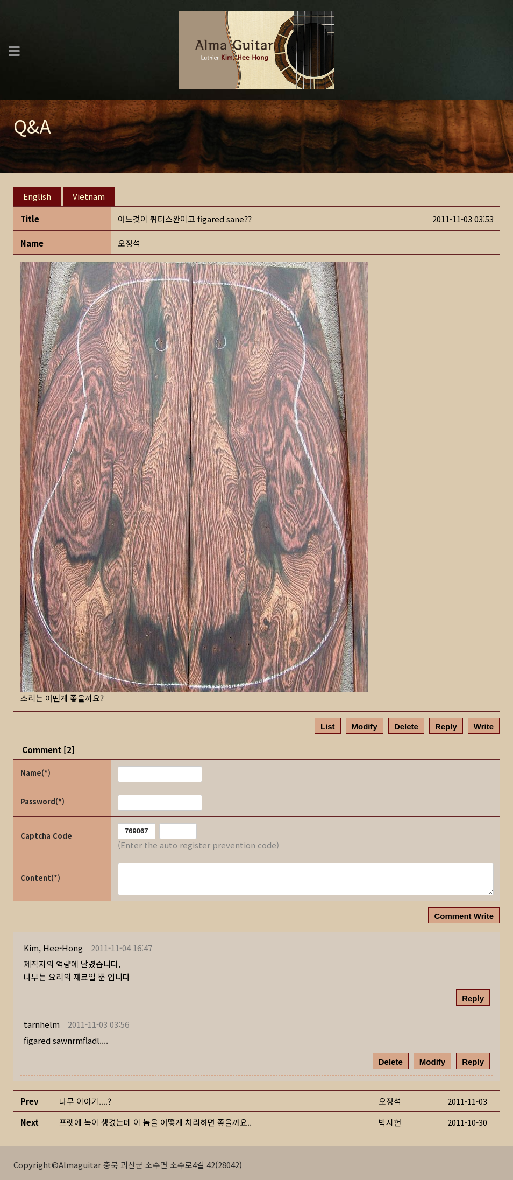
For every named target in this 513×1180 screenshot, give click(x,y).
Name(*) (35, 769)
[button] (53, 944)
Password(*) (42, 797)
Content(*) (40, 874)
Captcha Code (46, 832)
